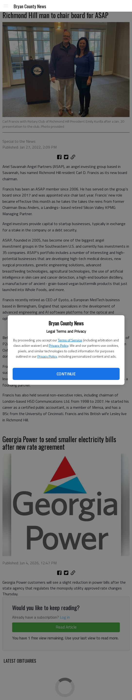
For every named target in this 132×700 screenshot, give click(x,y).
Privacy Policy (58, 345)
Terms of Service (70, 340)
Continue (66, 374)
